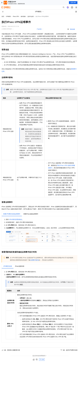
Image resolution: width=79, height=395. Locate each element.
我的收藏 (72, 29)
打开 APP (73, 2)
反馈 (42, 359)
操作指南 (23, 16)
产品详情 (39, 29)
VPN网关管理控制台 (15, 219)
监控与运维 (31, 16)
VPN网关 (8, 16)
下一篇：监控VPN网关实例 (68, 350)
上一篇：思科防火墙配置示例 (11, 350)
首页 (3, 16)
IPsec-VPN (16, 16)
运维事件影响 (34, 260)
